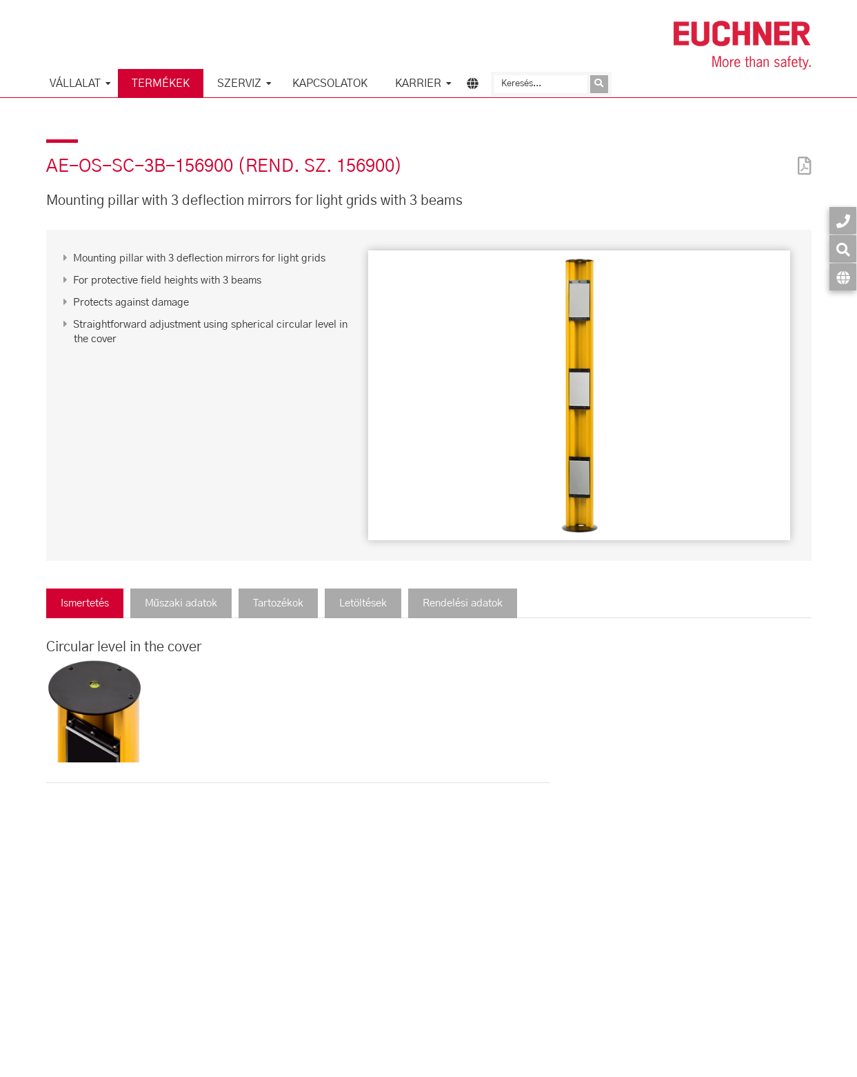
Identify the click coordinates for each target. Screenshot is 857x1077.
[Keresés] (540, 84)
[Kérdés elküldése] (599, 84)
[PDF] (801, 157)
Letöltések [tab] (363, 603)
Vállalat (75, 83)
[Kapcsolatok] (842, 220)
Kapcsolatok (329, 83)
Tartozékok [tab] (278, 603)
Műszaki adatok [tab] (181, 603)
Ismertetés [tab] (85, 603)
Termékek (161, 83)
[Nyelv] (842, 277)
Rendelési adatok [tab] (463, 603)
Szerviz (239, 83)
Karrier (418, 83)
